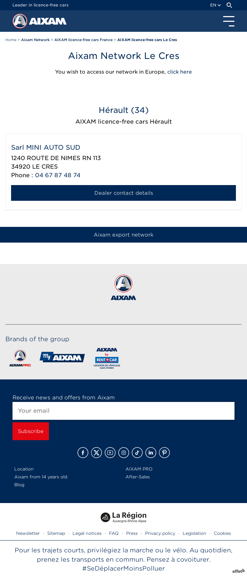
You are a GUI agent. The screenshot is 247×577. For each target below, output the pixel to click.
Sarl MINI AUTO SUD (45, 147)
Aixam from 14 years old (40, 476)
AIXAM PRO (139, 469)
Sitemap (56, 533)
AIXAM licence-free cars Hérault (123, 121)
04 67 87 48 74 (57, 175)
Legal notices (87, 533)
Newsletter (28, 533)
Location (24, 469)
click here (179, 72)
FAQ (114, 533)
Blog (19, 484)
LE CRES (45, 166)
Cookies (222, 533)
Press (132, 533)
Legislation (194, 533)
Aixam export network (123, 235)
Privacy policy (160, 533)
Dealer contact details (123, 193)
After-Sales (137, 476)
